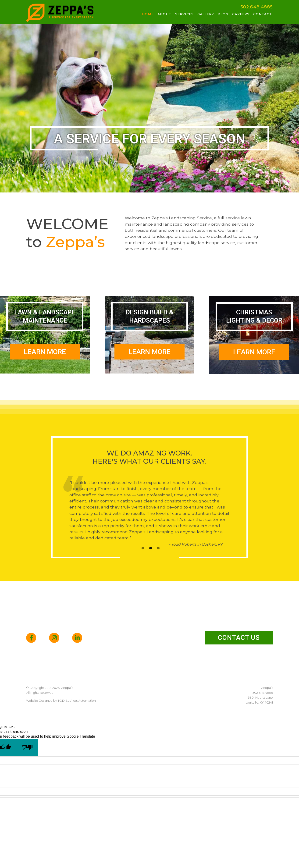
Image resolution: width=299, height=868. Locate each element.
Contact (262, 14)
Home (148, 14)
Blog (223, 14)
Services (184, 14)
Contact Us (239, 637)
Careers (240, 14)
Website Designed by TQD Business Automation (61, 700)
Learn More (45, 352)
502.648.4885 (256, 7)
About (164, 14)
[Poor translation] (27, 747)
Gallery (205, 14)
